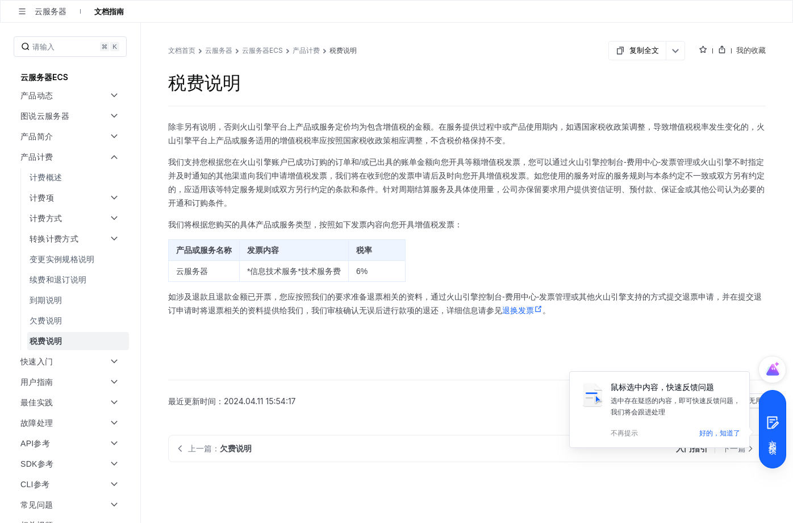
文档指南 (109, 11)
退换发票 (522, 310)
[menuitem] (71, 177)
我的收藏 (751, 50)
